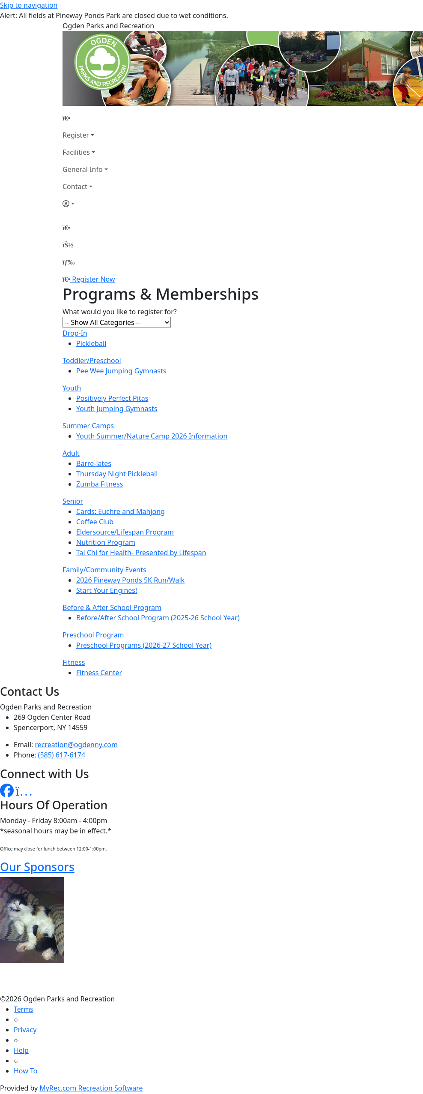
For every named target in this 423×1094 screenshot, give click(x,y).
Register (76, 135)
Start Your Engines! (106, 590)
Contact (75, 186)
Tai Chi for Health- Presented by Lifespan (141, 552)
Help (21, 1050)
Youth (72, 388)
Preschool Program (93, 635)
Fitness (74, 662)
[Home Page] (85, 117)
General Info (83, 169)
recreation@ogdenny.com (76, 744)
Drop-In (75, 333)
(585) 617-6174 (61, 755)
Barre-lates (93, 463)
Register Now (93, 279)
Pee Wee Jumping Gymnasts (121, 371)
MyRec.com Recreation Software (91, 1088)
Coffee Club (94, 521)
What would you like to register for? (120, 311)
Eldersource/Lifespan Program (125, 532)
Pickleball (91, 343)
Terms (23, 1009)
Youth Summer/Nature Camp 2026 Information (151, 436)
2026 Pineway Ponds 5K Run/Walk (130, 580)
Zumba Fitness (99, 484)
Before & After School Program (112, 607)
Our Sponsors (37, 867)
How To (25, 1071)
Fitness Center (99, 672)
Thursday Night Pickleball (117, 473)
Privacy (25, 1029)
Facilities (76, 152)
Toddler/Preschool (92, 360)
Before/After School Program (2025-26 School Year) (158, 617)
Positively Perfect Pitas (112, 398)
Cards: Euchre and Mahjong (120, 511)
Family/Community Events (104, 569)
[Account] (85, 203)
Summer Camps (88, 425)
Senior (73, 501)
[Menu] (68, 261)
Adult (71, 453)
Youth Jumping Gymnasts (116, 408)
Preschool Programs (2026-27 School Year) (144, 645)
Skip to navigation (28, 5)
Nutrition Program (105, 542)
